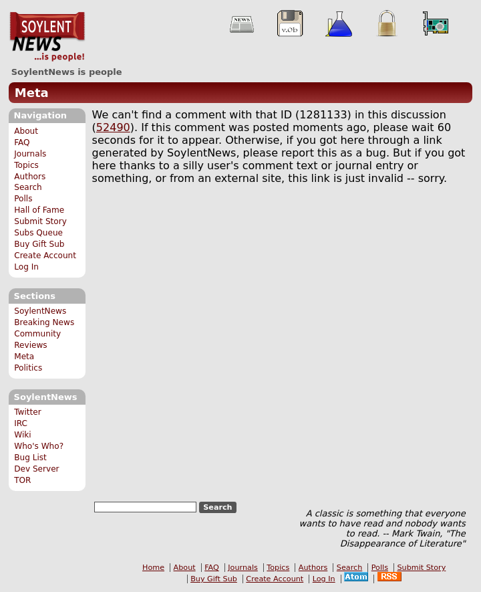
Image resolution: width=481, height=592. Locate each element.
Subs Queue (38, 232)
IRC (20, 423)
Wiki (22, 434)
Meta (32, 93)
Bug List (30, 457)
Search (28, 187)
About (26, 131)
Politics (28, 368)
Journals (30, 154)
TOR (22, 480)
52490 (113, 127)
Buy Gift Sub (39, 244)
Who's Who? (38, 446)
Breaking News (44, 322)
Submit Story (40, 221)
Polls (23, 198)
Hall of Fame (39, 210)
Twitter (27, 412)
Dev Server (36, 469)
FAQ (21, 142)
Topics (26, 165)
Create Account (45, 255)
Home (153, 567)
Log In (26, 267)
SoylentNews (47, 37)
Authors (29, 176)
